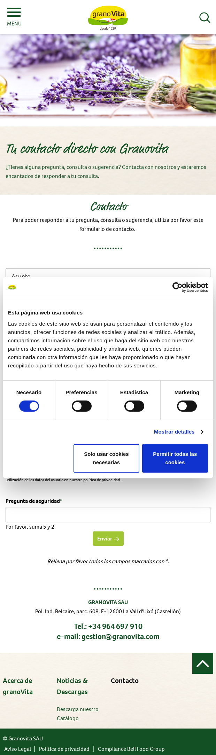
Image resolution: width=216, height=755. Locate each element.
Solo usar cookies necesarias (106, 458)
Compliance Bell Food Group (131, 749)
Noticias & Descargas (72, 686)
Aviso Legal (17, 749)
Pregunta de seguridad (34, 501)
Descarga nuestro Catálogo (78, 714)
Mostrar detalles (174, 432)
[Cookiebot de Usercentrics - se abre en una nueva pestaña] (177, 287)
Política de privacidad (64, 749)
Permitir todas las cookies (175, 458)
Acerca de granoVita (18, 686)
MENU (14, 17)
